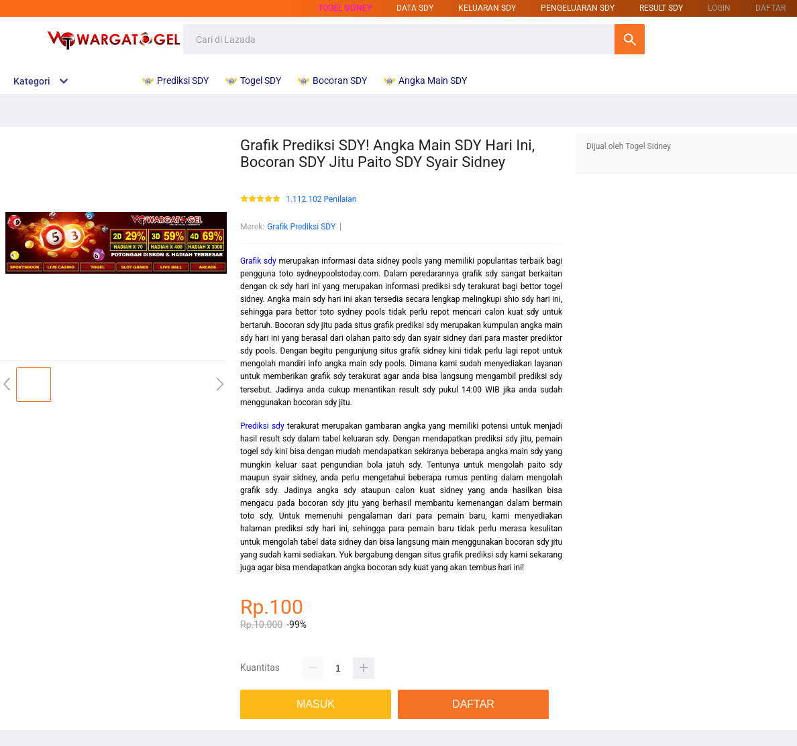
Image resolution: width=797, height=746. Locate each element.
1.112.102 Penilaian (321, 199)
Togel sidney (345, 8)
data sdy (414, 8)
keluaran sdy (487, 8)
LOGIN (719, 8)
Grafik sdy (258, 261)
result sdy (661, 8)
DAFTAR (770, 8)
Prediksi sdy (262, 426)
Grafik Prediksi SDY (301, 226)
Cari (630, 39)
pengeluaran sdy (578, 8)
